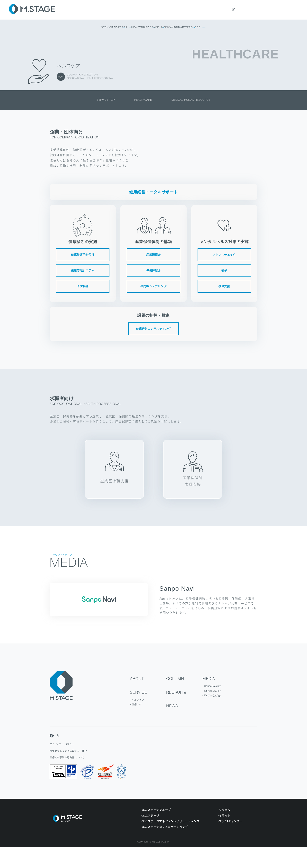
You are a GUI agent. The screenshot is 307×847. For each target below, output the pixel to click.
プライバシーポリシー (62, 744)
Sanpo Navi (211, 686)
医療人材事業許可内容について (67, 757)
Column (237, 9)
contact (292, 9)
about (203, 9)
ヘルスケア (138, 699)
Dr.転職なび (211, 690)
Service (219, 9)
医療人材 (137, 704)
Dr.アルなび (211, 695)
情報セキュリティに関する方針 (67, 750)
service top (106, 100)
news (275, 9)
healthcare (143, 100)
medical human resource (191, 100)
